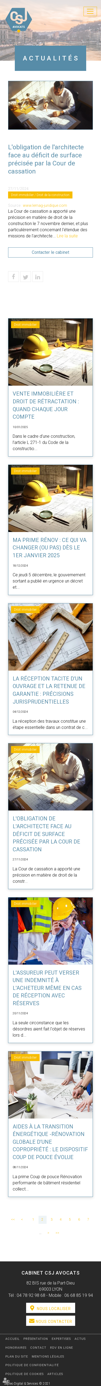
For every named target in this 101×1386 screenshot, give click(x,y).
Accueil (12, 1339)
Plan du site (16, 1356)
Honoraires (15, 1347)
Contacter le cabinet (50, 252)
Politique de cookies (24, 1374)
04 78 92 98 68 (31, 1295)
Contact (38, 1347)
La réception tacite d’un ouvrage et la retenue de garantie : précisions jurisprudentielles (49, 690)
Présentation (35, 1339)
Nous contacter (54, 1321)
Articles (55, 1374)
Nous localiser (54, 1309)
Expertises (61, 1339)
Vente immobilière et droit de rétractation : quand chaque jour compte (46, 405)
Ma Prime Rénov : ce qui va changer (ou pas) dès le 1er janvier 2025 (49, 548)
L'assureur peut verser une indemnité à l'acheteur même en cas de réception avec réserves (47, 988)
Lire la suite (67, 235)
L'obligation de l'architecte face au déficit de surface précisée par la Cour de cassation (46, 833)
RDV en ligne (61, 1347)
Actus (80, 1339)
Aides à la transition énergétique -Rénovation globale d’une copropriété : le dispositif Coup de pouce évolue (50, 1141)
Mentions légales (48, 1356)
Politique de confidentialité (32, 1365)
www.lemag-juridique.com (45, 205)
